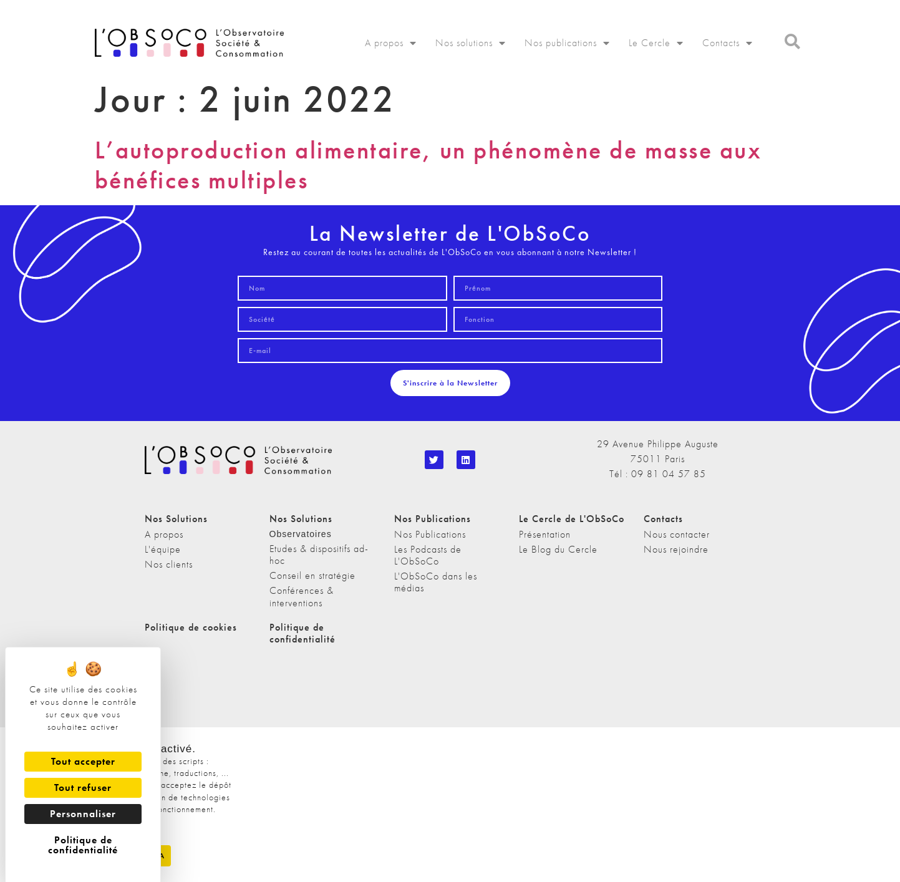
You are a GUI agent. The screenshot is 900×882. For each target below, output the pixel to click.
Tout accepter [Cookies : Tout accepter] (83, 761)
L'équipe (163, 549)
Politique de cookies (191, 627)
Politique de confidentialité (302, 633)
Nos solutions (470, 43)
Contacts (727, 43)
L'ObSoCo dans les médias (435, 581)
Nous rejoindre (676, 549)
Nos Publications (430, 534)
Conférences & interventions (301, 596)
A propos (391, 43)
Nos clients (169, 564)
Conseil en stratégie (312, 575)
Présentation (545, 534)
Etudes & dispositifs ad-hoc (319, 554)
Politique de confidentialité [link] (83, 844)
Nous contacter (677, 534)
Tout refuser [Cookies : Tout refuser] (83, 787)
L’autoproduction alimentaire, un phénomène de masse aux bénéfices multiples (428, 165)
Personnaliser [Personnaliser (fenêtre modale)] (83, 813)
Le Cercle (656, 43)
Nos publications (567, 43)
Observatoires (300, 534)
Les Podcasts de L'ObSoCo (428, 555)
